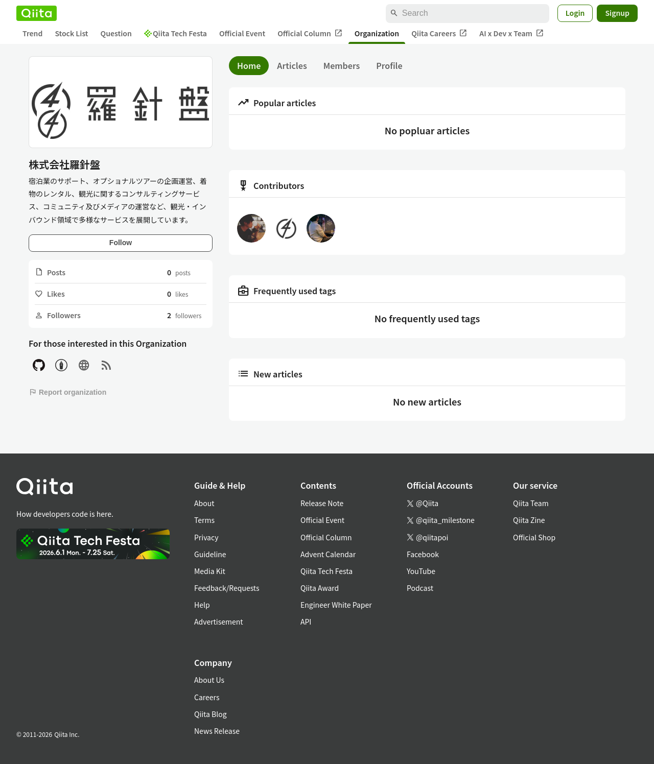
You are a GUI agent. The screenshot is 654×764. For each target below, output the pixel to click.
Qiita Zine (529, 520)
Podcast (420, 588)
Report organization (67, 392)
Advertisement (218, 621)
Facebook (423, 554)
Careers (206, 697)
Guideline (210, 554)
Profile (389, 65)
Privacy (206, 537)
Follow (120, 242)
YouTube (421, 571)
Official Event (242, 33)
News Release (217, 731)
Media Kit (209, 571)
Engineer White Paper (336, 605)
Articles (292, 65)
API (305, 621)
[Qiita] (36, 13)
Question (116, 33)
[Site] (84, 365)
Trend (32, 33)
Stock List (71, 33)
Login (575, 13)
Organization (377, 33)
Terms (204, 520)
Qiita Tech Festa (175, 33)
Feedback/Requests (227, 588)
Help (202, 605)
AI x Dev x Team (511, 33)
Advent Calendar (328, 554)
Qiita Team (531, 503)
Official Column (309, 33)
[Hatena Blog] (61, 365)
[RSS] (106, 365)
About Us (209, 680)
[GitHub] (39, 365)
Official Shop (534, 537)
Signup (617, 13)
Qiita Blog (210, 714)
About (204, 503)
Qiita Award (319, 588)
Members (341, 65)
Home (249, 65)
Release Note (321, 503)
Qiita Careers (439, 33)
